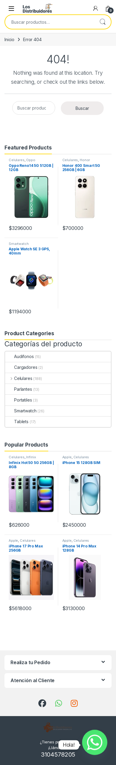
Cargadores (21, 367)
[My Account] (95, 8)
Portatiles (18, 399)
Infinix (31, 457)
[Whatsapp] (94, 744)
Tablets (16, 421)
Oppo (30, 160)
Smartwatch (19, 244)
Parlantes (18, 389)
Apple (67, 457)
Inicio (9, 39)
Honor (85, 160)
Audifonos (19, 356)
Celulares (17, 160)
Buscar (102, 22)
